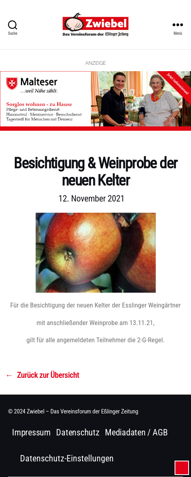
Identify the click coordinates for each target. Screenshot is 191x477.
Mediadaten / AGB (136, 432)
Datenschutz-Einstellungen (67, 458)
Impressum (31, 432)
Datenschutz (78, 432)
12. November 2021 (91, 199)
